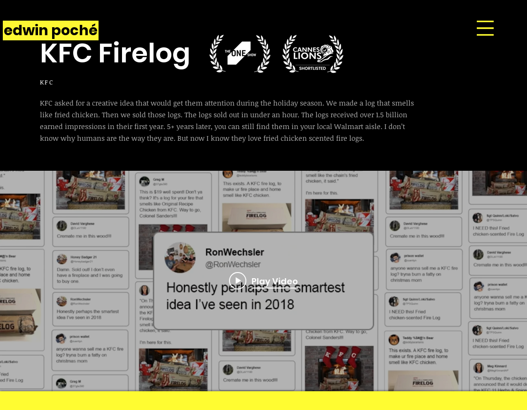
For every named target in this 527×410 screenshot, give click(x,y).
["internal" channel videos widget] (263, 281)
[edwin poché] (51, 30)
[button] (485, 28)
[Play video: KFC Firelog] (263, 281)
